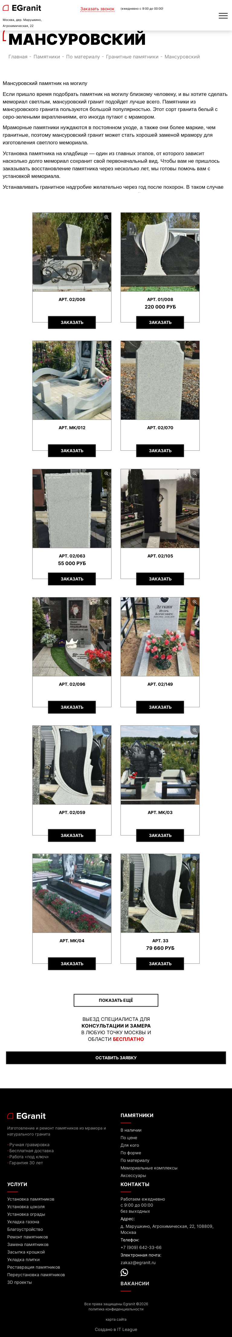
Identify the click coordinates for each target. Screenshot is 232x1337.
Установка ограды (26, 1214)
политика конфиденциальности (116, 1309)
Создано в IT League (116, 1329)
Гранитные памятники (132, 57)
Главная (17, 57)
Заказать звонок (97, 8)
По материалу (83, 57)
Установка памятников (30, 1198)
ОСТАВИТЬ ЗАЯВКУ (116, 1057)
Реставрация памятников (33, 1267)
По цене (129, 1137)
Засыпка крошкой (26, 1251)
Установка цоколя (26, 1206)
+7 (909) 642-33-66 (141, 1247)
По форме (131, 1152)
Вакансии (135, 1283)
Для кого (130, 1145)
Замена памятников (28, 1244)
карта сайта (116, 1319)
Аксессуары (133, 1175)
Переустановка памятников (36, 1274)
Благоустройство (25, 1229)
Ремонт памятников (27, 1236)
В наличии (131, 1130)
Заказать (72, 322)
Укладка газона (23, 1221)
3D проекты (19, 1282)
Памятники (47, 57)
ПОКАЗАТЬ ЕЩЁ (116, 1000)
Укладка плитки (23, 1259)
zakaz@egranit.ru (138, 1262)
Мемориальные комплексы (149, 1167)
